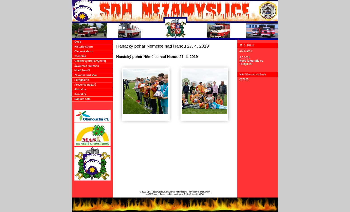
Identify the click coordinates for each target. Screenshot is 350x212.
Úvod (77, 41)
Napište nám (82, 99)
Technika (80, 56)
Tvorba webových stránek (171, 194)
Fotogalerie (81, 80)
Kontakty (80, 94)
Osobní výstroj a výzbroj (90, 61)
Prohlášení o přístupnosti (199, 192)
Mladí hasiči (82, 70)
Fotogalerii (245, 63)
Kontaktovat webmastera (175, 192)
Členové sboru (83, 51)
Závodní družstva (85, 75)
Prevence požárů (85, 84)
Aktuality (80, 89)
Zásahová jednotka (86, 65)
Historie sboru (83, 46)
